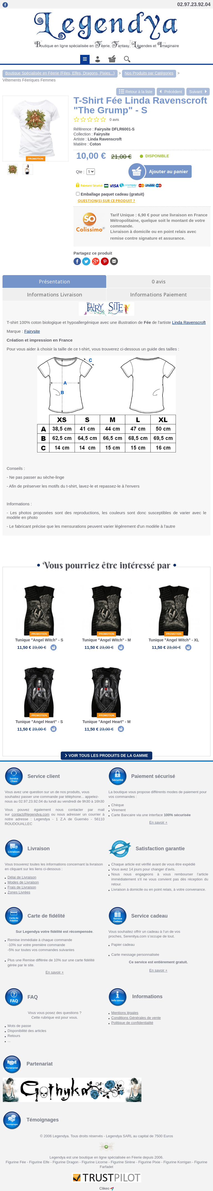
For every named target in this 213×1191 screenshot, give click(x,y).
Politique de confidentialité (132, 1023)
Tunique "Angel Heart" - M (106, 721)
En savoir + (158, 822)
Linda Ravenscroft (189, 322)
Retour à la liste (135, 91)
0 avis (159, 281)
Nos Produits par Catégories (149, 73)
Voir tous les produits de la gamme (106, 755)
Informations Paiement (158, 294)
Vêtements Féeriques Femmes (28, 80)
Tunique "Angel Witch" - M (106, 640)
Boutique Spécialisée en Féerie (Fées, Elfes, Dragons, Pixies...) (60, 73)
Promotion (35, 158)
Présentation (54, 281)
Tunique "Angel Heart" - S (39, 721)
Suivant (198, 91)
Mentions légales (124, 1013)
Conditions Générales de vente (136, 1018)
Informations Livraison (54, 294)
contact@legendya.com (30, 814)
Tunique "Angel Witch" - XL (174, 640)
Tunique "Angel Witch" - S (39, 640)
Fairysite (32, 331)
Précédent (170, 91)
